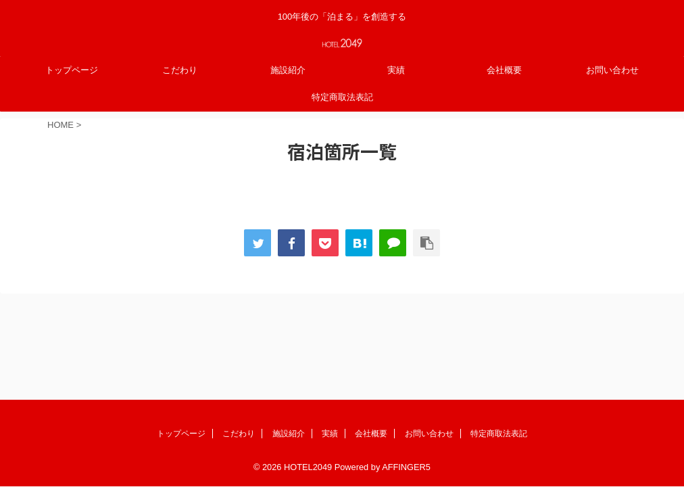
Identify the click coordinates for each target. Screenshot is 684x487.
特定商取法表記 (342, 97)
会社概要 (504, 70)
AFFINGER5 (406, 374)
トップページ (71, 70)
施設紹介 (288, 70)
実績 (396, 70)
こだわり (179, 70)
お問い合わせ (612, 70)
